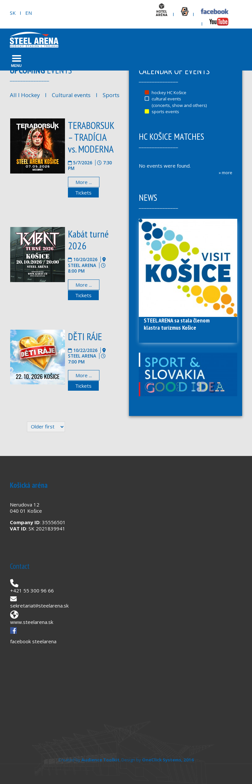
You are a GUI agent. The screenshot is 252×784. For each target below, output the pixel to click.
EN (28, 13)
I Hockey (28, 95)
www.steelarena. (29, 622)
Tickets (83, 192)
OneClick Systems (161, 760)
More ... (83, 182)
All (13, 95)
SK (13, 13)
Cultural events (71, 95)
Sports (111, 95)
